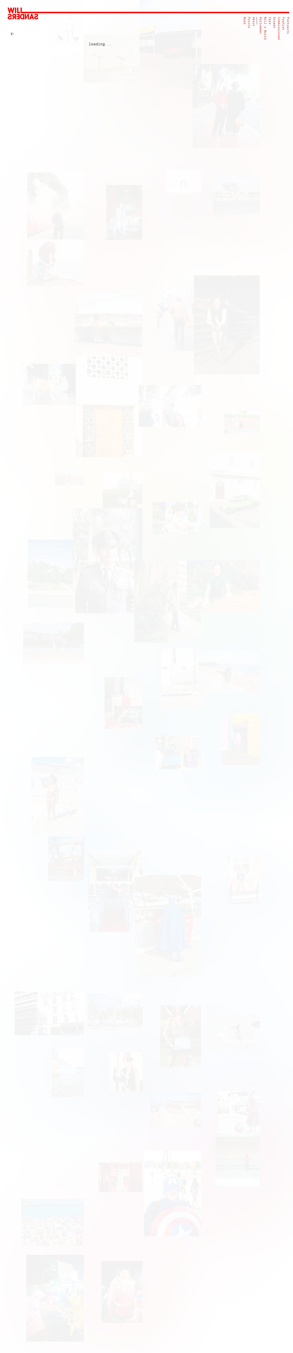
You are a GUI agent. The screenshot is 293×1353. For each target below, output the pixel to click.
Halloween (260, 25)
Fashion (283, 23)
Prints (248, 22)
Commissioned (278, 28)
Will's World (265, 28)
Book (244, 21)
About (253, 21)
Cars (269, 21)
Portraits (287, 25)
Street (274, 22)
